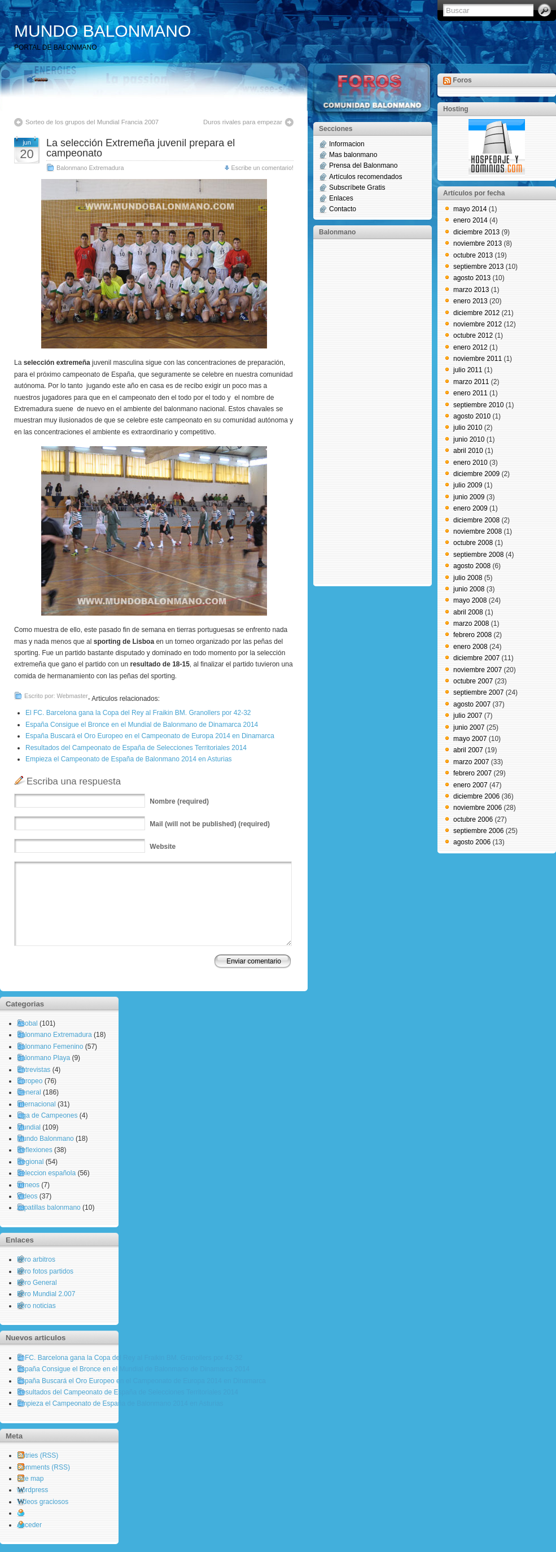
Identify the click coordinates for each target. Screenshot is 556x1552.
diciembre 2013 (476, 232)
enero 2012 (470, 347)
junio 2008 (468, 589)
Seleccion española (46, 1173)
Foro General (37, 1283)
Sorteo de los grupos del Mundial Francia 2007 (92, 122)
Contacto (342, 209)
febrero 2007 (472, 773)
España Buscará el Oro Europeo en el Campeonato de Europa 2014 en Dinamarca (149, 736)
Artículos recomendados (365, 177)
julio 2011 (467, 370)
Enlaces (341, 198)
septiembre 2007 (478, 692)
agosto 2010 (472, 416)
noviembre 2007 (477, 670)
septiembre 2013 (478, 267)
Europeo (29, 1081)
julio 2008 (467, 578)
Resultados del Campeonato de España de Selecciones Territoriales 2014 (136, 748)
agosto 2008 (472, 566)
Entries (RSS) (37, 1455)
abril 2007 (468, 750)
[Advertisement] (364, 411)
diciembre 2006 (476, 796)
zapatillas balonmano (49, 1207)
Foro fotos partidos (45, 1271)
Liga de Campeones (47, 1115)
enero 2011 (470, 393)
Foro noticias (36, 1306)
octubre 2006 (473, 819)
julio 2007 (467, 716)
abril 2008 (468, 612)
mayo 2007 (470, 739)
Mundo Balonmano (45, 1139)
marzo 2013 (471, 290)
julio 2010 (467, 427)
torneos (28, 1185)
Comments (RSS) (43, 1467)
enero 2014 (470, 220)
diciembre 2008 (476, 520)
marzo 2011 (471, 382)
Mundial (29, 1127)
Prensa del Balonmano (363, 165)
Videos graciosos (42, 1502)
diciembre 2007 (476, 658)
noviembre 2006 (477, 808)
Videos (27, 1196)
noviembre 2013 (477, 243)
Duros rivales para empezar (242, 122)
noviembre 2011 (477, 359)
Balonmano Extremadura (90, 167)
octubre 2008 (473, 543)
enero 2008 (470, 647)
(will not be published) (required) (210, 824)
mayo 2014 (470, 209)
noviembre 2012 (477, 324)
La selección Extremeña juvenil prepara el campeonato (140, 148)
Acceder (29, 1525)
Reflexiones (34, 1150)
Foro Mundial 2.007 (46, 1294)
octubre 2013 (473, 255)
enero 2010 (470, 463)
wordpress (32, 1490)
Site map (30, 1479)
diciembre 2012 (476, 313)
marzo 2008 (471, 623)
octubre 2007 (473, 681)
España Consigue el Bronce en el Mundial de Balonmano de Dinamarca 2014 (141, 725)
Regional (30, 1162)
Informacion (347, 144)
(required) (179, 801)
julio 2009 (467, 485)
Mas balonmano (353, 155)
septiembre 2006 (478, 831)
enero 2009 (470, 508)
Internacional (36, 1104)
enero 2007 (470, 785)
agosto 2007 (472, 704)
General (29, 1092)
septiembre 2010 (478, 405)
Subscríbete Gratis (357, 187)
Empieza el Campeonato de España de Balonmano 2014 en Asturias (128, 759)
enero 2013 (470, 301)
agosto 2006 (472, 842)
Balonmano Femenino (50, 1046)
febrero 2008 (472, 635)
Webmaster (72, 695)
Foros (462, 80)
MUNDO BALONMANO (102, 30)
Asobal (27, 1023)
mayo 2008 (470, 600)
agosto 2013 (472, 278)
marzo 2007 (471, 762)
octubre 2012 (473, 335)
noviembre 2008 (477, 531)
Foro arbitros (36, 1259)
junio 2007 (468, 727)
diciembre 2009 (476, 474)
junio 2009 (468, 497)
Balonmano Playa (43, 1058)
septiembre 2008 (478, 555)
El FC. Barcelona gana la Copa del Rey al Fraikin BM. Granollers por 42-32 (138, 713)
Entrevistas (33, 1070)
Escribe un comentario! (262, 167)
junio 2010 (468, 439)
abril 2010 (468, 451)
